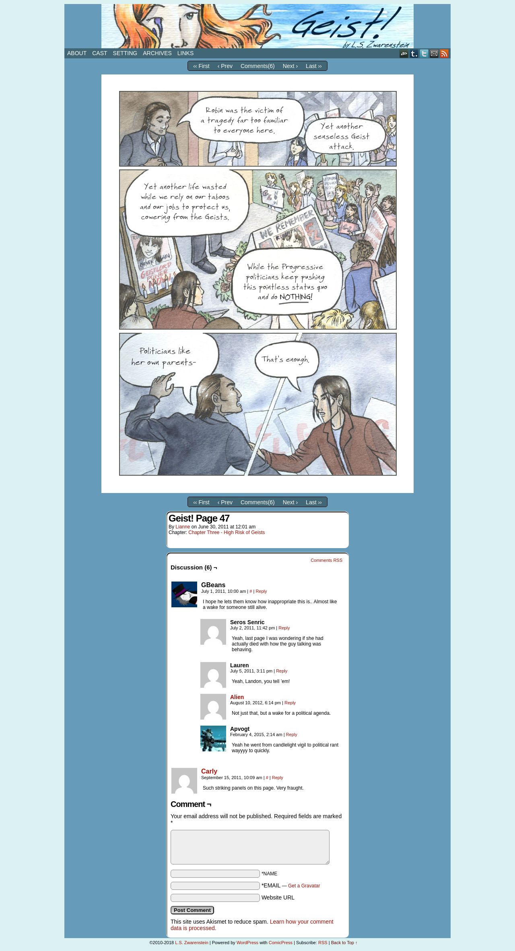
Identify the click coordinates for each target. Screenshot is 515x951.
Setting (125, 53)
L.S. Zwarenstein (191, 942)
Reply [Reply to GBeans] (261, 591)
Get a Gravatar (304, 886)
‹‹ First (201, 66)
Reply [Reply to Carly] (277, 777)
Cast (99, 53)
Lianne (182, 527)
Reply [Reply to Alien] (290, 702)
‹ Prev (225, 66)
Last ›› (314, 66)
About (77, 53)
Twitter (424, 53)
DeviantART (404, 53)
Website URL (278, 897)
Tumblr (414, 53)
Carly (209, 771)
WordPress (247, 942)
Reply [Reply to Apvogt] (291, 734)
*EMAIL (291, 885)
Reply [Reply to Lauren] (281, 670)
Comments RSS (326, 560)
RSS (444, 53)
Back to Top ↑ (344, 942)
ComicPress (281, 942)
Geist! (257, 26)
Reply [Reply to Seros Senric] (284, 627)
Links (185, 53)
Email (434, 53)
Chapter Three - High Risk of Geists (226, 532)
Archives (157, 53)
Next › (290, 66)
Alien (237, 697)
